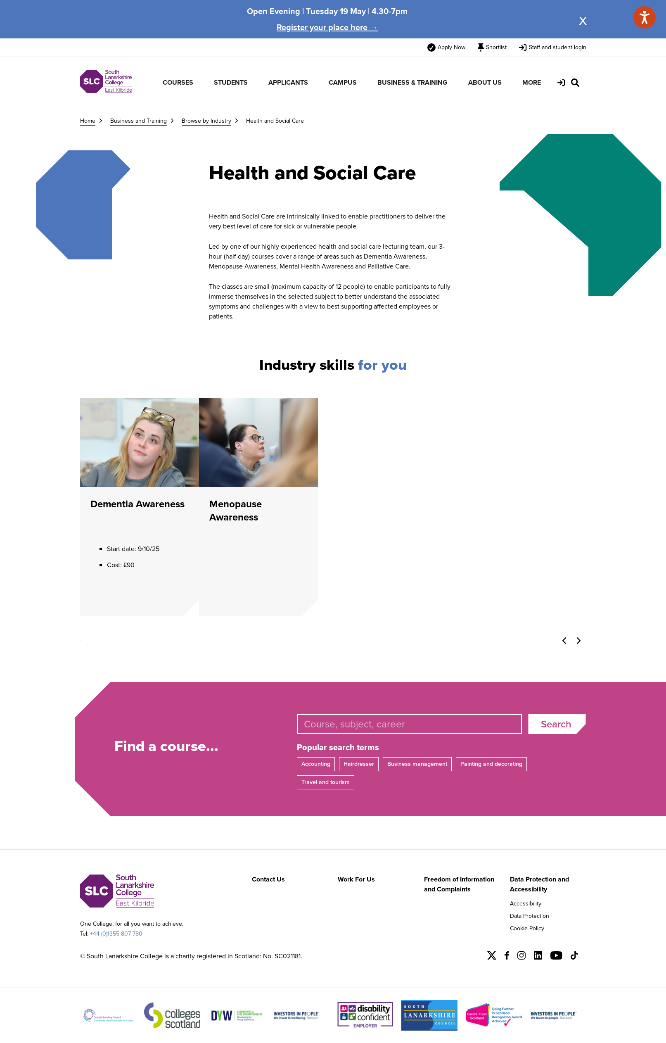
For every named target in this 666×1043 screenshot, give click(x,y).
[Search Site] (575, 82)
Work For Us (356, 879)
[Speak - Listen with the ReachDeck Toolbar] (644, 17)
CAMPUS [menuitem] (343, 82)
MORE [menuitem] (531, 82)
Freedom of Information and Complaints (459, 884)
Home (87, 120)
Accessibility (525, 903)
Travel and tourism (325, 782)
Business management (417, 764)
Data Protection (529, 916)
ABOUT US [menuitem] (485, 82)
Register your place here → (327, 27)
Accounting (315, 764)
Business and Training (138, 120)
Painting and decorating (491, 764)
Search (556, 724)
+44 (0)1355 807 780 (116, 933)
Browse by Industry (206, 120)
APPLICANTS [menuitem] (288, 82)
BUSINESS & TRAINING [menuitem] (412, 82)
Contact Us (268, 879)
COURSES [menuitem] (178, 82)
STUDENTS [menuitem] (231, 82)
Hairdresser (359, 764)
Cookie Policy (527, 928)
